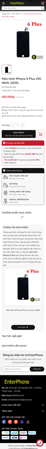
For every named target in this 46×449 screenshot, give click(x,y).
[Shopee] (10, 422)
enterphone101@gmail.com (20, 399)
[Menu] (3, 3)
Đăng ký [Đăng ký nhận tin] (37, 369)
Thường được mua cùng (16, 212)
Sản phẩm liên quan (14, 345)
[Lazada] (22, 422)
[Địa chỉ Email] (23, 369)
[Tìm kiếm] (42, 8)
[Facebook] (4, 422)
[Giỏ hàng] (42, 3)
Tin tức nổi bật (12, 336)
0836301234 (23, 199)
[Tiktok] (28, 422)
